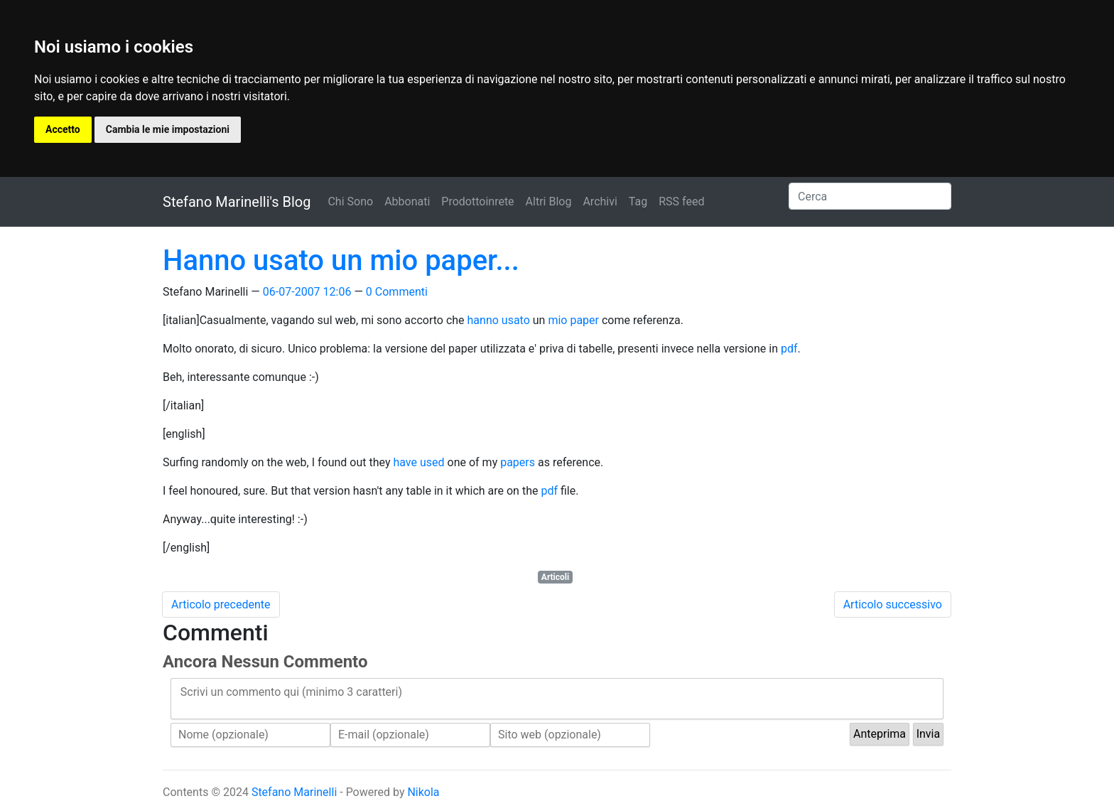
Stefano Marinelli (294, 792)
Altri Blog (549, 201)
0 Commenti (397, 292)
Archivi (600, 201)
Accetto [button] (62, 129)
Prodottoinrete (477, 201)
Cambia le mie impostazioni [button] (167, 129)
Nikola (423, 792)
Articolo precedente (221, 604)
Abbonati (407, 201)
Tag (638, 201)
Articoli (555, 577)
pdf (789, 348)
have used (418, 462)
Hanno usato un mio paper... (341, 260)
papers (517, 462)
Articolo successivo (892, 604)
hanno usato (498, 320)
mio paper (573, 320)
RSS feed (681, 201)
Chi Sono (350, 201)
